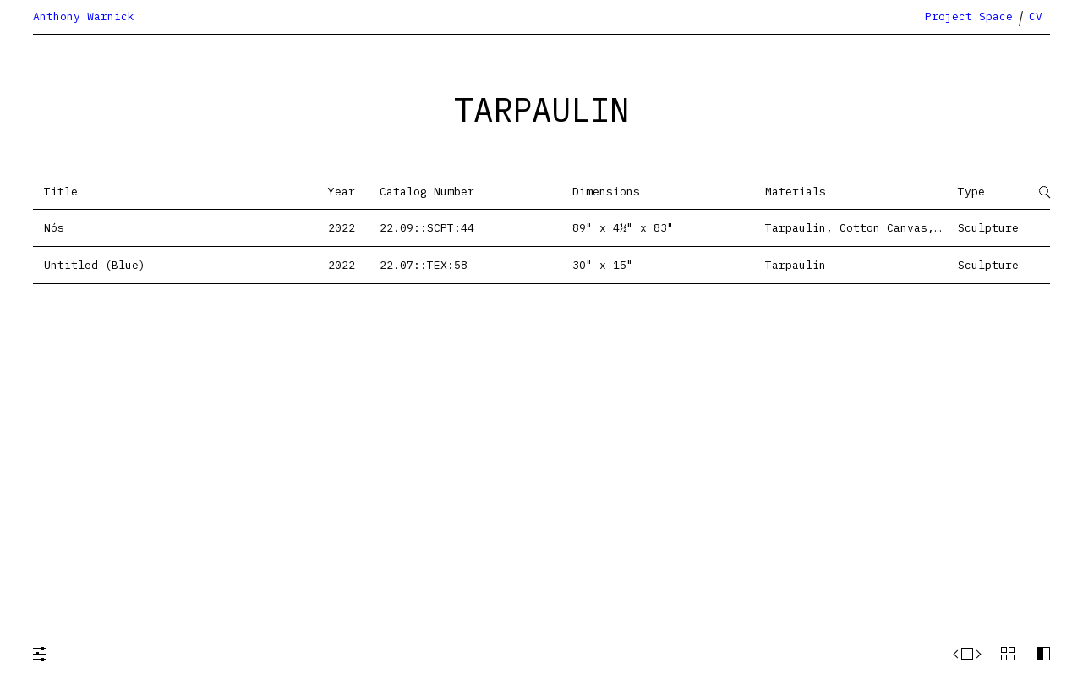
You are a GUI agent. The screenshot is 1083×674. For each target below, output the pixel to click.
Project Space (969, 16)
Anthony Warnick (83, 16)
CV (1035, 16)
